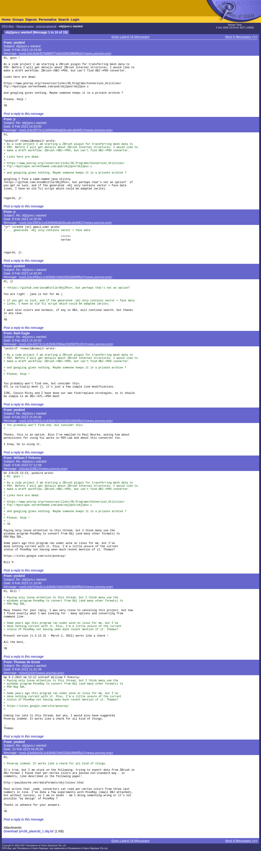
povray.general (46, 26)
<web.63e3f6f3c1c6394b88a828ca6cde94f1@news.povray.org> (65, 222)
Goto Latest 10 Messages (130, 37)
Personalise (48, 19)
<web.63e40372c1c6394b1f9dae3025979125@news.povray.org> (66, 344)
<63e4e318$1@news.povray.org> (43, 469)
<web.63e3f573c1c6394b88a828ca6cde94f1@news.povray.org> (65, 130)
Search (63, 19)
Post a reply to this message (24, 114)
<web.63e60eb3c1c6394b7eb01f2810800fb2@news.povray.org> (65, 753)
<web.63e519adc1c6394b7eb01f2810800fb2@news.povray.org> (65, 587)
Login (75, 19)
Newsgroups (25, 26)
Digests (31, 19)
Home (6, 19)
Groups (18, 19)
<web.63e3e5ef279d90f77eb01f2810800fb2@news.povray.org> (65, 53)
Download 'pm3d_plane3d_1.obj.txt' (29, 831)
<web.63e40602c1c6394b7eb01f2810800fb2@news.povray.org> (65, 421)
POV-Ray (8, 26)
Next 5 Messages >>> (241, 37)
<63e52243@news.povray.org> (41, 673)
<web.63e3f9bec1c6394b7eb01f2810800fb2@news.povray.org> (65, 277)
